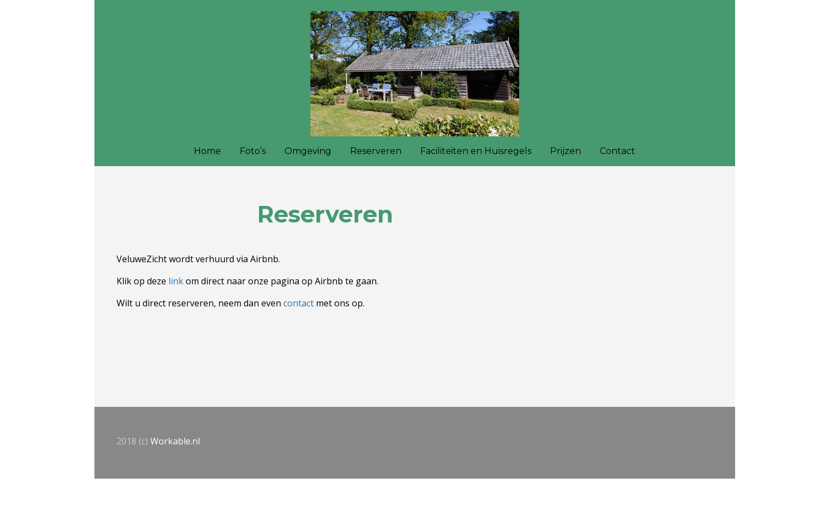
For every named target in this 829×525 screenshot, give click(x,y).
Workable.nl (175, 441)
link (175, 281)
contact (298, 303)
